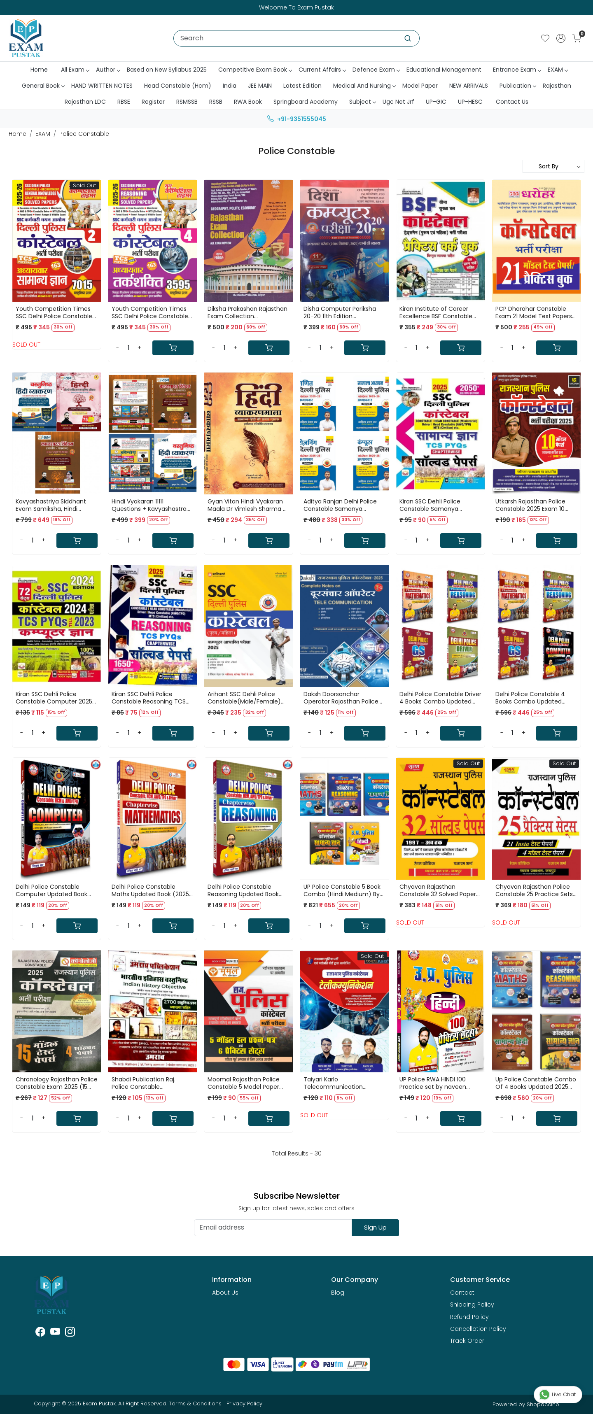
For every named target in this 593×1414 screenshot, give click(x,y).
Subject (362, 102)
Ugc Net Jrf (398, 102)
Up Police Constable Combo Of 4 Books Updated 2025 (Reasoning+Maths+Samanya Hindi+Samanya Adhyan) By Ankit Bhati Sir (536, 1083)
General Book (43, 86)
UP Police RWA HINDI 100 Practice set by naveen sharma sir (432, 1083)
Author (108, 69)
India (229, 86)
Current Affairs (322, 69)
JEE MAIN (260, 86)
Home (39, 69)
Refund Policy (469, 1317)
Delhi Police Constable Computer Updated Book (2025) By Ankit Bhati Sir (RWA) (51, 890)
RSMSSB (187, 102)
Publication (518, 86)
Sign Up (375, 1227)
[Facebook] (40, 1333)
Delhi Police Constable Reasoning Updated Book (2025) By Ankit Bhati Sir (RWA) (243, 890)
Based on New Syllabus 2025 (167, 69)
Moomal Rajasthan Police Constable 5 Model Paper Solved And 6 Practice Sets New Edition (246, 1083)
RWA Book (248, 102)
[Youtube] (55, 1333)
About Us (225, 1292)
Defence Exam (376, 69)
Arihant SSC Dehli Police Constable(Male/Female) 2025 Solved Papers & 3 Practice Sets (244, 697)
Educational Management (443, 69)
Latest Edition (302, 86)
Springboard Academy (305, 102)
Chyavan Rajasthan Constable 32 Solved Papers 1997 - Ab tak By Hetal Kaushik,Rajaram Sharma (439, 890)
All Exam (75, 69)
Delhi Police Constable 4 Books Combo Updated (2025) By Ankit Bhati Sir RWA (536, 697)
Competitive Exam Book (255, 69)
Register (153, 102)
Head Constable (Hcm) (177, 86)
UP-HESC (470, 102)
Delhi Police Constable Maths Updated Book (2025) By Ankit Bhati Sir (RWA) (152, 890)
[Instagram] (70, 1333)
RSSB (215, 102)
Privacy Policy (244, 1403)
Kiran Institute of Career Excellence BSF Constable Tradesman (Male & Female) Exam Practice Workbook (435, 312)
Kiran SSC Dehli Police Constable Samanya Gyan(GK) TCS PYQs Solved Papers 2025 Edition (439, 505)
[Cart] (173, 347)
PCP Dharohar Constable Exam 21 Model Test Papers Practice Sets (533, 312)
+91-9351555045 (296, 119)
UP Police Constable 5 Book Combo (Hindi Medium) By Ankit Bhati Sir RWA (342, 890)
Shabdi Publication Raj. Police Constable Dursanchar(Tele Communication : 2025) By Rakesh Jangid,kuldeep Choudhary (150, 1083)
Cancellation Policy (478, 1329)
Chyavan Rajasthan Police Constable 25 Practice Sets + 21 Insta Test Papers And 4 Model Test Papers (535, 890)
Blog (337, 1292)
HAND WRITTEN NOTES (102, 86)
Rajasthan (557, 86)
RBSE (123, 102)
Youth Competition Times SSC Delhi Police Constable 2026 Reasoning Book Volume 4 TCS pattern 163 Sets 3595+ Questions (150, 312)
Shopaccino (543, 1404)
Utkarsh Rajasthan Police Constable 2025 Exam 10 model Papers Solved (530, 505)
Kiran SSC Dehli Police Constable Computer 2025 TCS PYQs (54, 697)
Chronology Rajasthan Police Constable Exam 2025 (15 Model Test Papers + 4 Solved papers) (57, 1083)
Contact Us (512, 102)
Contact (462, 1292)
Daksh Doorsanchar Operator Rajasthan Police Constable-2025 (341, 697)
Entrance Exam (517, 69)
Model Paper (420, 86)
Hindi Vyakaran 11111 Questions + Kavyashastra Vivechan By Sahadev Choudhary (149, 505)
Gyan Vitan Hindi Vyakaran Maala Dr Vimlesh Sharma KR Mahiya (248, 505)
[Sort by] (553, 166)
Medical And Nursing (364, 86)
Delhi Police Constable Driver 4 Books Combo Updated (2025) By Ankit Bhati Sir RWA (440, 697)
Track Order (467, 1341)
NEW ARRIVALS (468, 86)
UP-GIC (436, 102)
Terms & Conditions (195, 1403)
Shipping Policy (472, 1304)
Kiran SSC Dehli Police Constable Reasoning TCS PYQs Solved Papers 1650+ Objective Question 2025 (149, 697)
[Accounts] (561, 38)
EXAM (557, 69)
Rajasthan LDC (85, 102)
